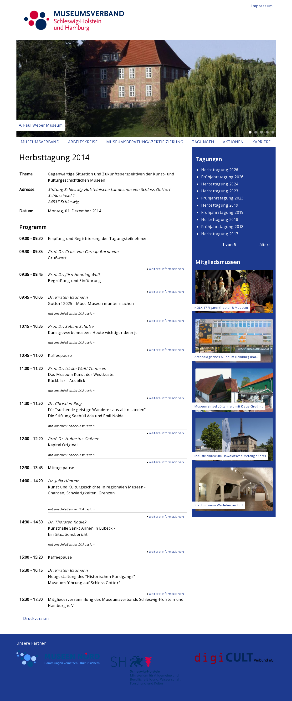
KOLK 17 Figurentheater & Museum (221, 307)
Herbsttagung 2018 (219, 219)
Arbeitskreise (82, 141)
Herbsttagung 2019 (219, 205)
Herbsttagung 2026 (219, 169)
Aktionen (233, 141)
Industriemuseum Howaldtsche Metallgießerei (230, 456)
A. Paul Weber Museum (41, 125)
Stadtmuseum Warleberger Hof (219, 505)
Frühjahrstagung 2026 (222, 176)
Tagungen (203, 141)
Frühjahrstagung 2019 (222, 212)
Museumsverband (40, 141)
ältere (265, 244)
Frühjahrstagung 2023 (222, 198)
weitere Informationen (166, 269)
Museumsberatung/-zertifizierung (144, 141)
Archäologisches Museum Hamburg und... (227, 357)
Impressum (261, 6)
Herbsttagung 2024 (219, 184)
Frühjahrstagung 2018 (222, 226)
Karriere (261, 141)
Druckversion (36, 618)
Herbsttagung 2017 (219, 233)
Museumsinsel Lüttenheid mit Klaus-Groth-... (229, 406)
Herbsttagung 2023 (219, 191)
